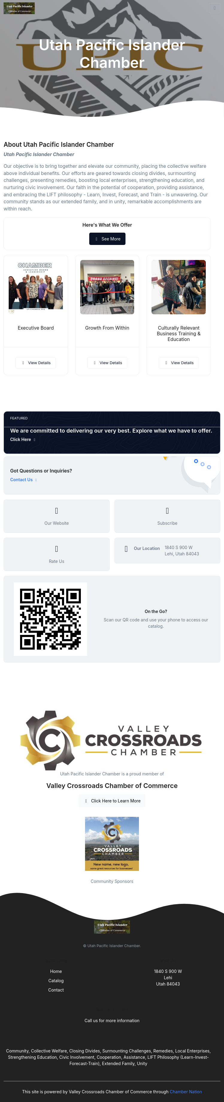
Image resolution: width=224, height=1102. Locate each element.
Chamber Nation (186, 1091)
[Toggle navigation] (214, 8)
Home (56, 971)
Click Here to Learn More (112, 800)
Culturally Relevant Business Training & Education (179, 333)
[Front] (20, 8)
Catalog (56, 980)
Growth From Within (107, 328)
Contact (56, 989)
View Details (36, 362)
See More (107, 238)
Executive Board (36, 328)
